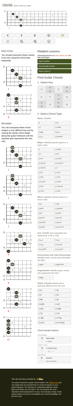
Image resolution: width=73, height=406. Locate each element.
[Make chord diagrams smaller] (21, 41)
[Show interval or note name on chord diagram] (48, 35)
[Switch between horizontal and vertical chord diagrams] (48, 41)
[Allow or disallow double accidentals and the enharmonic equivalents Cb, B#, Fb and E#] (62, 35)
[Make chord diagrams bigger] (35, 41)
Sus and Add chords (46, 66)
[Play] (35, 35)
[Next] (21, 35)
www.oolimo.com (61, 55)
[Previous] (7, 35)
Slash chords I (44, 61)
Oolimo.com (53, 383)
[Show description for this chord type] (7, 41)
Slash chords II (44, 71)
